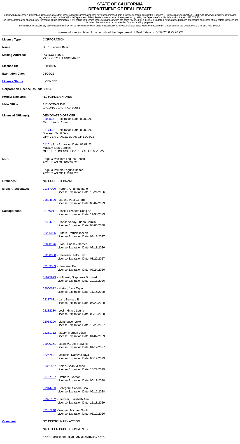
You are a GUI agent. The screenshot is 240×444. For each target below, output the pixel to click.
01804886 (49, 199)
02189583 (49, 266)
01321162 (49, 399)
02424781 (49, 222)
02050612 (49, 288)
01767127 (49, 377)
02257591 (49, 355)
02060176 (49, 244)
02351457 (49, 366)
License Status (12, 81)
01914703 (49, 388)
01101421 (49, 144)
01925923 (49, 277)
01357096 (49, 188)
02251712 (49, 332)
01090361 (49, 343)
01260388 (49, 255)
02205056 (49, 233)
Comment (9, 421)
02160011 (49, 211)
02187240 (49, 410)
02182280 (49, 310)
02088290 (49, 321)
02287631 (49, 299)
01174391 (49, 130)
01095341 (49, 118)
